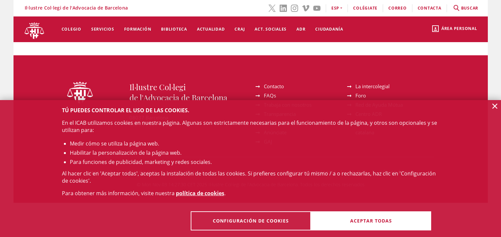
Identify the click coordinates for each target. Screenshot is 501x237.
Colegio (71, 29)
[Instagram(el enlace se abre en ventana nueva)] (294, 7)
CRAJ (240, 29)
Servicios (102, 29)
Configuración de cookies (251, 221)
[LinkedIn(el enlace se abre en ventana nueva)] (283, 7)
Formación (138, 29)
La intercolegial (372, 86)
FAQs (270, 95)
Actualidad (211, 29)
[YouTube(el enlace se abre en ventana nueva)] (316, 7)
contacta (429, 8)
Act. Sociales (271, 29)
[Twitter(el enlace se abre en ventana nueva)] (272, 7)
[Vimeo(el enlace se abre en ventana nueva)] (305, 7)
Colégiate (365, 8)
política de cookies (200, 193)
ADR (300, 29)
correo (397, 8)
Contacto (274, 86)
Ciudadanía (329, 29)
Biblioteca (174, 29)
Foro (360, 95)
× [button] (494, 106)
